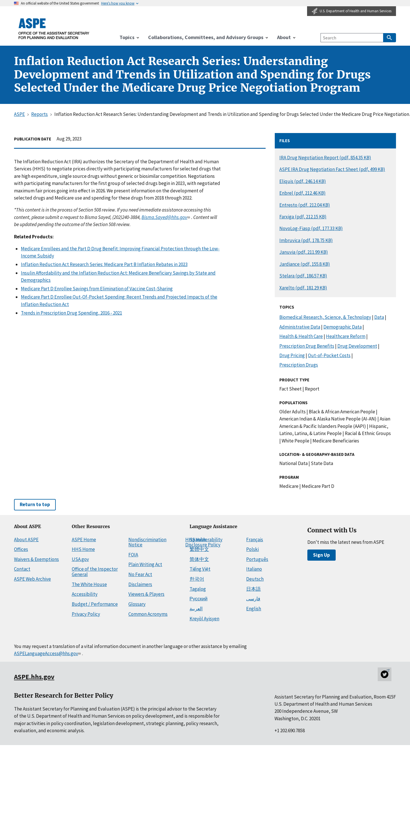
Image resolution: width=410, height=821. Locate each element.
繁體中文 (199, 549)
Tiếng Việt (200, 569)
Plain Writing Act (145, 564)
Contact (22, 569)
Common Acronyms (148, 614)
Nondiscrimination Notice (147, 542)
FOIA (133, 555)
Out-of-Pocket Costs (329, 355)
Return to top (35, 504)
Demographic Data (342, 327)
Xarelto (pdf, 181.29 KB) (303, 288)
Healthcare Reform (345, 336)
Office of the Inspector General (95, 571)
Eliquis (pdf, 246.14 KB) (302, 181)
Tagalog (198, 589)
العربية (196, 608)
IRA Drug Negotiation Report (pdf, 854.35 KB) (325, 157)
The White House (89, 584)
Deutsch (255, 579)
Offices (21, 549)
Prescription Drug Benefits (306, 346)
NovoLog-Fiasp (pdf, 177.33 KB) (311, 228)
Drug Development (357, 346)
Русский (199, 598)
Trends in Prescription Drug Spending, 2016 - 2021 (71, 313)
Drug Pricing (292, 355)
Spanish (198, 539)
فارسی (253, 598)
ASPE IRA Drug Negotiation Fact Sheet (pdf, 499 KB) (332, 169)
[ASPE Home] (54, 28)
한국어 (197, 579)
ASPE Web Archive (32, 579)
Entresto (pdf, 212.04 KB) (304, 205)
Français (254, 539)
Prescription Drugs (298, 365)
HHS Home (83, 549)
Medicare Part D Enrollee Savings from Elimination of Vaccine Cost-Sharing (97, 288)
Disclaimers (140, 584)
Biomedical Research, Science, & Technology (325, 317)
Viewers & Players (146, 594)
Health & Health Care (301, 336)
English (253, 608)
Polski (252, 549)
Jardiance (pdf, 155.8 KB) (304, 264)
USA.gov (80, 559)
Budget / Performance (95, 604)
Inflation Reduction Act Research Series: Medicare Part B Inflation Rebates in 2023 (104, 264)
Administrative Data (299, 327)
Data (379, 317)
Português (257, 559)
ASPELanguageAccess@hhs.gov (48, 653)
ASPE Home (84, 539)
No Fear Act (140, 574)
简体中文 (199, 559)
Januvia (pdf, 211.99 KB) (303, 252)
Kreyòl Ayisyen (204, 618)
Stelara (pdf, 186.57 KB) (303, 276)
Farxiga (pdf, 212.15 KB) (303, 217)
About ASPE (26, 539)
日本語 (253, 589)
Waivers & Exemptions (36, 559)
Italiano (254, 569)
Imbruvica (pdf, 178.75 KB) (306, 240)
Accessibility (84, 594)
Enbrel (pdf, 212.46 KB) (302, 193)
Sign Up (321, 555)
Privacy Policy (86, 614)
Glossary (137, 604)
